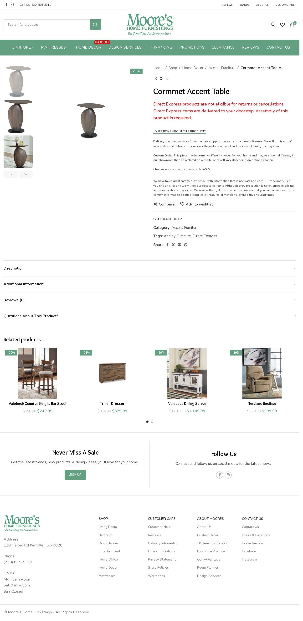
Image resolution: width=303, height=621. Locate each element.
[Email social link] (179, 245)
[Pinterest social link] (186, 245)
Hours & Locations (256, 535)
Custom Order (207, 535)
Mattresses (107, 576)
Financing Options (161, 551)
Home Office (108, 559)
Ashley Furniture (177, 236)
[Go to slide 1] (147, 422)
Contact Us (252, 518)
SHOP (103, 518)
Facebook (249, 551)
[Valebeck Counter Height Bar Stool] (37, 373)
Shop (173, 67)
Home (158, 67)
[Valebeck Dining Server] (187, 373)
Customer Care (161, 518)
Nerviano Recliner (262, 403)
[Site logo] (150, 24)
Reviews (154, 535)
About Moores (210, 518)
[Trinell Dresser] (112, 373)
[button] (11, 174)
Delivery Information (163, 543)
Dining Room (108, 543)
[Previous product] (156, 79)
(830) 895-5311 (41, 5)
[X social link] (173, 245)
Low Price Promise (211, 551)
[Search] (52, 24)
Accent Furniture (222, 67)
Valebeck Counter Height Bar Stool (37, 403)
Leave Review (252, 543)
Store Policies (158, 567)
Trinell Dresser (112, 403)
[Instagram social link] (12, 4)
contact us (273, 190)
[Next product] (167, 79)
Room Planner (207, 567)
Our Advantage (209, 559)
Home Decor (192, 67)
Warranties (156, 576)
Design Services (209, 576)
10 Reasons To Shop (213, 543)
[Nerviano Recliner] (262, 373)
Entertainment (109, 551)
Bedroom (105, 535)
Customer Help (159, 527)
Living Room (108, 527)
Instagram (249, 559)
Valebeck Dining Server (187, 403)
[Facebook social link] (6, 4)
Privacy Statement (162, 559)
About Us (204, 527)
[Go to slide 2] (152, 422)
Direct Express (205, 236)
